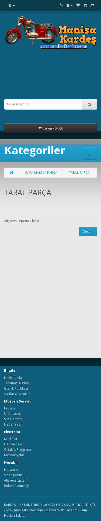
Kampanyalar (14, 455)
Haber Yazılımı (15, 424)
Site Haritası (13, 419)
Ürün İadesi (13, 413)
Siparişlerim (13, 475)
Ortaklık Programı (17, 449)
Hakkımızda (13, 377)
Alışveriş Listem (15, 480)
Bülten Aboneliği (16, 485)
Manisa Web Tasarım (62, 510)
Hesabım (11, 469)
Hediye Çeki (13, 444)
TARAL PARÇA (79, 172)
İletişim (9, 408)
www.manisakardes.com (24, 510)
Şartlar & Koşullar (17, 393)
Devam (88, 231)
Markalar (11, 439)
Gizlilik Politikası (16, 388)
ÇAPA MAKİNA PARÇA (41, 172)
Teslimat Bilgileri (16, 383)
